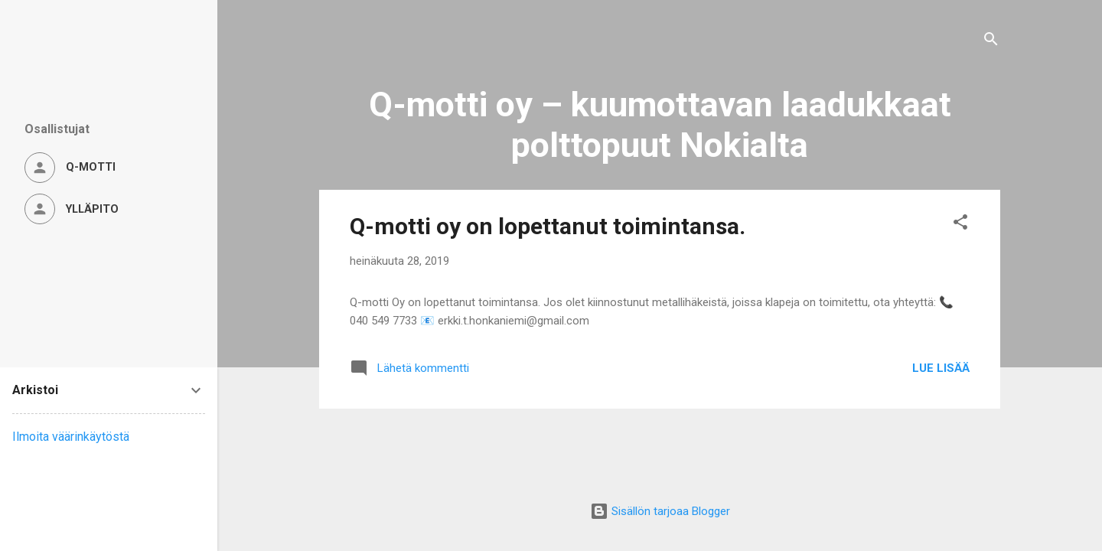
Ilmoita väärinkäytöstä (70, 436)
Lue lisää (941, 368)
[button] (960, 224)
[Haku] (991, 41)
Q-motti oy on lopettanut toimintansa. (547, 226)
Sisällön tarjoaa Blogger (660, 511)
